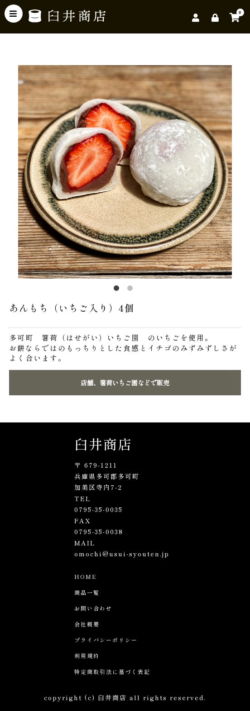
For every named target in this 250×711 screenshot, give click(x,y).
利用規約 (87, 655)
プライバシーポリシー (106, 640)
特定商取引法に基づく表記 (112, 671)
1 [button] (118, 289)
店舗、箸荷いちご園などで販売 (125, 382)
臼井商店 (103, 444)
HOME (85, 576)
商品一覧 (87, 592)
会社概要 (87, 624)
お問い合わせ (93, 608)
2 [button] (131, 289)
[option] (125, 172)
